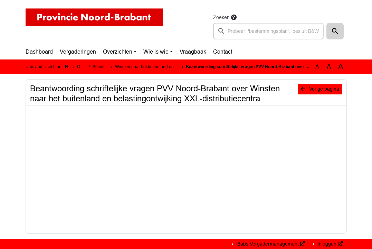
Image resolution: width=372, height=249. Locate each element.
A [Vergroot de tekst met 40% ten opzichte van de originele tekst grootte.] (340, 67)
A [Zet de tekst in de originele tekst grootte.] (317, 67)
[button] (335, 31)
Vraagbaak (193, 52)
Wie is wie (156, 52)
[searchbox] (268, 31)
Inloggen (329, 244)
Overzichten (117, 52)
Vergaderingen (78, 52)
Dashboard (39, 52)
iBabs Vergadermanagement (270, 244)
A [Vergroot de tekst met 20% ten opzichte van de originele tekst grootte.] (329, 66)
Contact (222, 52)
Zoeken (221, 17)
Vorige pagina (320, 89)
